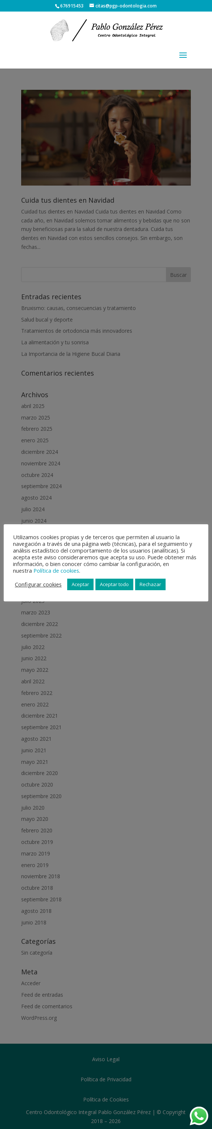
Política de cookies (56, 570)
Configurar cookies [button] (38, 584)
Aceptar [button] (80, 584)
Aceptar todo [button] (114, 584)
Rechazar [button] (150, 584)
